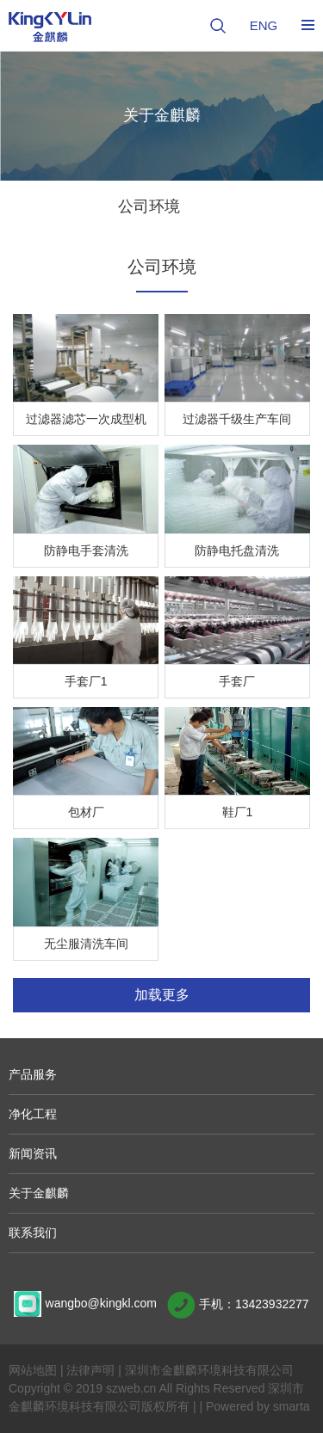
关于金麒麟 (39, 1193)
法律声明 (90, 1370)
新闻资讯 (33, 1153)
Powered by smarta (258, 1406)
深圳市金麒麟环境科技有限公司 (209, 1370)
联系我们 (33, 1232)
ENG (264, 25)
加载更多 (161, 994)
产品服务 (33, 1074)
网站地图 (33, 1370)
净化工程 (33, 1114)
